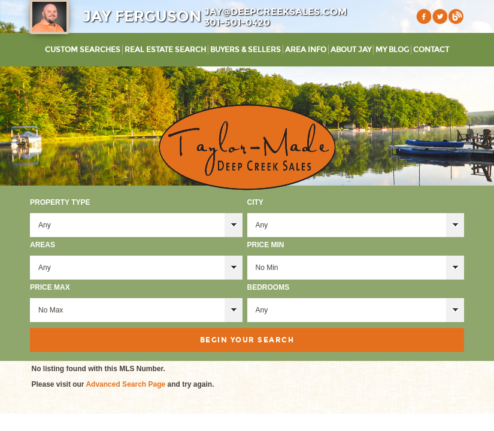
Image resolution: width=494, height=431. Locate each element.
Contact (431, 49)
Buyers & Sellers (245, 49)
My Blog (392, 49)
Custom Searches (82, 49)
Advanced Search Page (125, 384)
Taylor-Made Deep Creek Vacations (247, 147)
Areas (42, 245)
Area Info (305, 49)
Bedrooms (268, 287)
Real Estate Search (165, 49)
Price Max (50, 287)
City (255, 202)
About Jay (351, 49)
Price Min (265, 245)
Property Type (60, 202)
